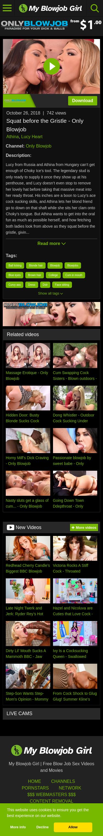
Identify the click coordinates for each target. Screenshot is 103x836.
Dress (31, 284)
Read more (51, 243)
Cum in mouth (73, 275)
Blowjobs (72, 265)
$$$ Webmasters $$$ (51, 794)
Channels (63, 781)
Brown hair (34, 275)
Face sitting (62, 284)
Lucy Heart (31, 136)
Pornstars (35, 788)
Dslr (45, 284)
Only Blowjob (38, 146)
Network (70, 788)
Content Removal (51, 801)
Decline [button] (42, 827)
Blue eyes (15, 275)
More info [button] (18, 827)
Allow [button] (73, 827)
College (53, 275)
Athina (12, 136)
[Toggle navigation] (7, 8)
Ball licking (15, 265)
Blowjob (55, 265)
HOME (34, 781)
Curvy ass (15, 284)
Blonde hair (36, 265)
